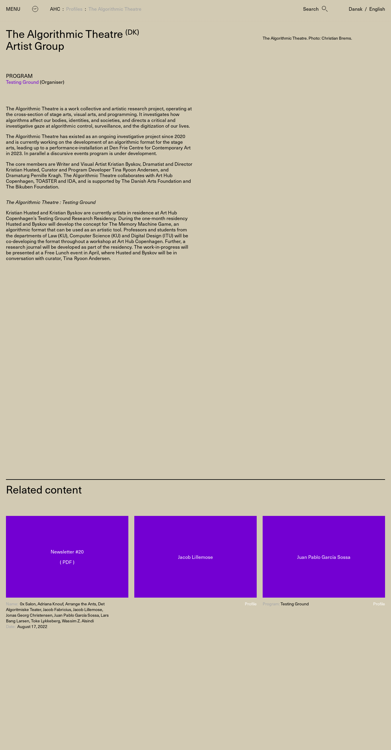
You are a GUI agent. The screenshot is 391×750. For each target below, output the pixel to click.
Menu (13, 9)
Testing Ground (22, 81)
